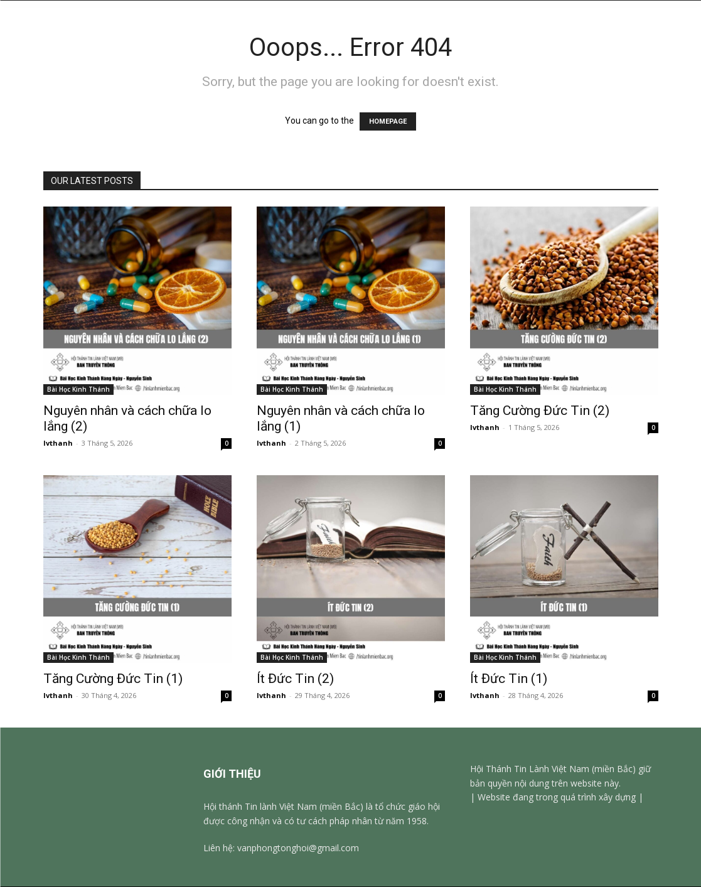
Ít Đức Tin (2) (295, 678)
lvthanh (58, 443)
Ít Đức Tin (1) (508, 678)
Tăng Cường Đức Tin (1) (114, 678)
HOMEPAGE (388, 121)
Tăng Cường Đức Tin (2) (541, 410)
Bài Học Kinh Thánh (78, 389)
